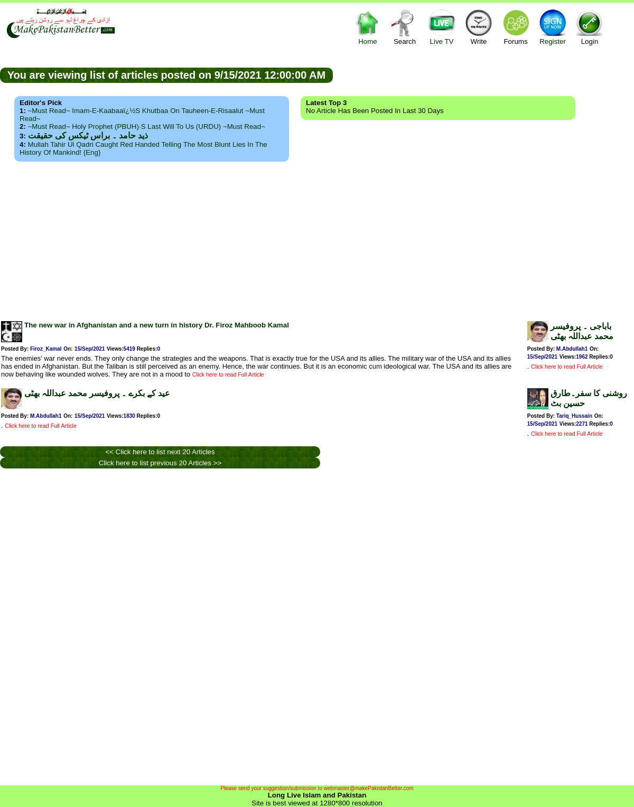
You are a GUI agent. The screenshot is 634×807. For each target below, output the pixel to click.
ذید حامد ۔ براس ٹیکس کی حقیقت (88, 135)
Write (478, 26)
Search (404, 26)
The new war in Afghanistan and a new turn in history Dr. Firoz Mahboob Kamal (156, 325)
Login (589, 26)
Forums (515, 26)
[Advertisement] (317, 238)
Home (368, 26)
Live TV (441, 26)
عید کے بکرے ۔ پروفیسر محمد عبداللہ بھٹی (97, 393)
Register (552, 26)
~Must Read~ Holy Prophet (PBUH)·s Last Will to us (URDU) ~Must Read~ (146, 126)
